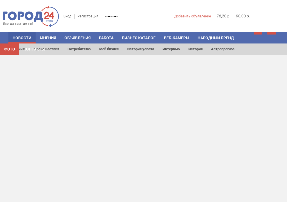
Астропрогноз (223, 49)
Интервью (171, 49)
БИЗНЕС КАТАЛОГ (139, 38)
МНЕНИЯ (48, 38)
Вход (67, 16)
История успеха (140, 49)
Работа (106, 38)
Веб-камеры (176, 38)
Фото (9, 49)
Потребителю (79, 49)
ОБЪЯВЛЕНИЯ (77, 38)
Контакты (34, 49)
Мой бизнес (109, 49)
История (195, 49)
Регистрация (87, 16)
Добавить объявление (192, 16)
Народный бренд (216, 38)
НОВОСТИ (22, 38)
